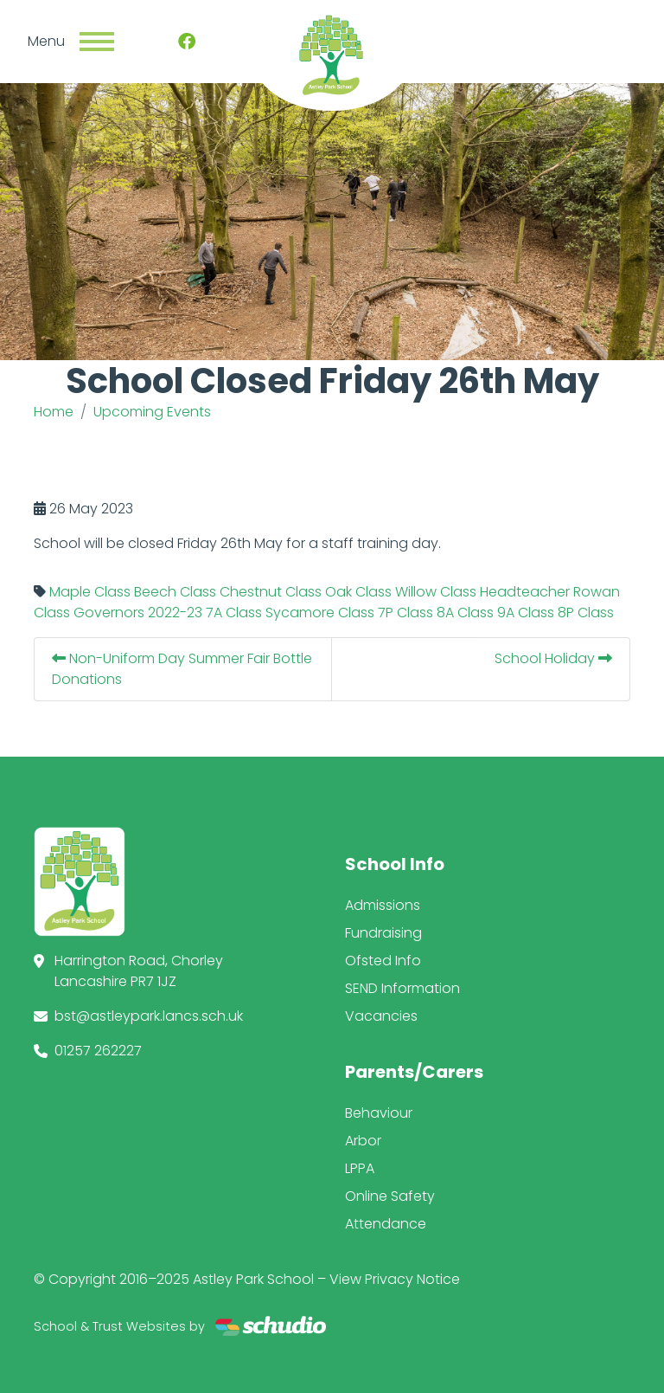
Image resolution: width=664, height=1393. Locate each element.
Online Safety (390, 1196)
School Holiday (553, 658)
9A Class (525, 612)
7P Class (405, 612)
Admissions (382, 905)
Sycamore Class (319, 612)
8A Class (465, 612)
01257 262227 (98, 1051)
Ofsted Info (383, 961)
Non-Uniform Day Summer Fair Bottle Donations (182, 668)
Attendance (385, 1224)
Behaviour (378, 1113)
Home (53, 412)
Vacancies (381, 1016)
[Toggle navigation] (97, 41)
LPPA (359, 1168)
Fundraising (383, 933)
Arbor (363, 1141)
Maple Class (90, 592)
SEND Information (402, 988)
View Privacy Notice (394, 1279)
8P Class (586, 612)
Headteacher (525, 592)
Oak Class (358, 592)
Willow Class (435, 592)
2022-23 (175, 612)
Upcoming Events (152, 412)
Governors (108, 612)
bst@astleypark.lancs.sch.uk (148, 1016)
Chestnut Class (271, 592)
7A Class (234, 612)
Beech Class (175, 592)
